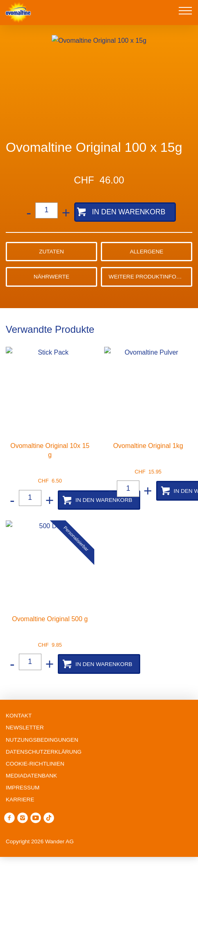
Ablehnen (99, 872)
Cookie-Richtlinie (147, 833)
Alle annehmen (99, 925)
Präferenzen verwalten (99, 899)
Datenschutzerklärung (102, 844)
